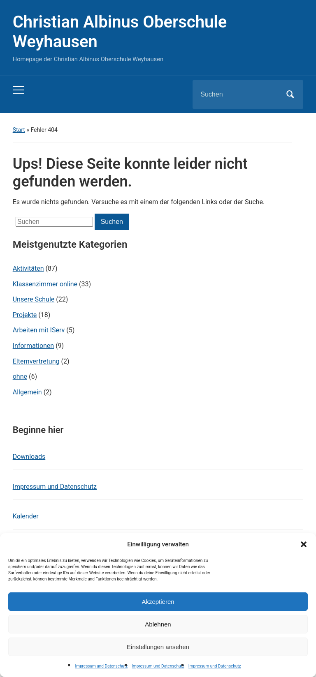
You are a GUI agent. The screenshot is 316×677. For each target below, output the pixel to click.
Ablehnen (158, 624)
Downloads (29, 457)
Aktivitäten (28, 268)
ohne (20, 376)
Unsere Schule (34, 299)
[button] (304, 544)
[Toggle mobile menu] (18, 90)
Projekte (25, 315)
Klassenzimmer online (45, 284)
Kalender (26, 516)
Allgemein (27, 392)
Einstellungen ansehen (158, 646)
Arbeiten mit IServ (39, 330)
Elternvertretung (36, 361)
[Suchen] (237, 94)
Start (19, 130)
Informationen (33, 346)
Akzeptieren (158, 601)
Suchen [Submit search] (290, 94)
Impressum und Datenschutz (101, 666)
